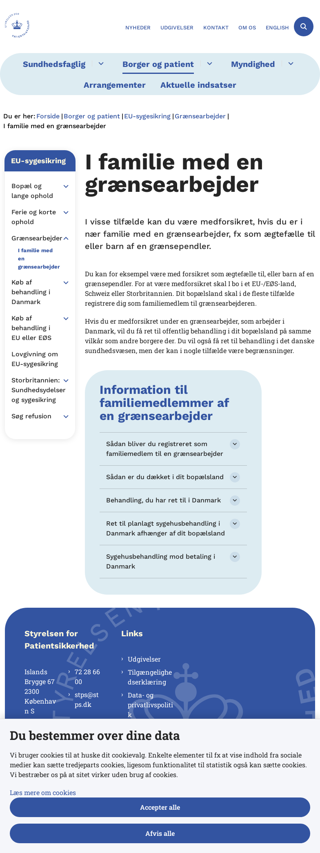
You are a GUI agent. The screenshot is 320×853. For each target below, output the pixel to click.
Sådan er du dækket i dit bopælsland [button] (165, 477)
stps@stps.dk (87, 699)
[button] (64, 186)
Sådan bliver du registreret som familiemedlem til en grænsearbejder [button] (164, 449)
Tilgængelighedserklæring (150, 677)
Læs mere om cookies (43, 792)
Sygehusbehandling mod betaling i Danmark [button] (160, 561)
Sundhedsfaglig (54, 64)
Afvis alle (160, 833)
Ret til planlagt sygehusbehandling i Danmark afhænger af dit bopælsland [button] (165, 528)
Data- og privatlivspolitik (150, 705)
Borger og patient (158, 64)
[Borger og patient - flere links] (208, 63)
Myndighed (253, 64)
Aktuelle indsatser (198, 85)
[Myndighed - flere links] (290, 63)
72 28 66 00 (87, 676)
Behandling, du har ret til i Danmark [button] (163, 500)
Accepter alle (160, 807)
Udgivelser (144, 659)
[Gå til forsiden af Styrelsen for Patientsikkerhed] (14, 26)
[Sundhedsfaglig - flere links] (100, 63)
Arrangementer (115, 85)
